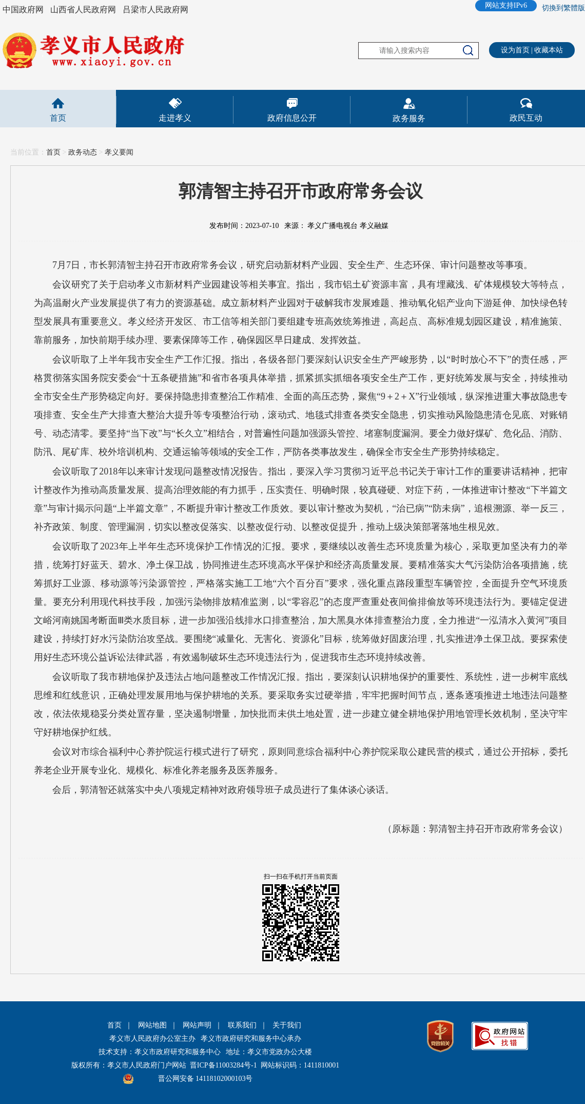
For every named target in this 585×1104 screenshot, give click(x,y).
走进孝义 (175, 117)
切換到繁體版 (563, 8)
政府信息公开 (292, 117)
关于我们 (286, 1025)
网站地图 (152, 1025)
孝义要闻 (119, 152)
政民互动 (526, 117)
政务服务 (409, 118)
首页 (58, 117)
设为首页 (515, 50)
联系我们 (242, 1025)
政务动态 (82, 152)
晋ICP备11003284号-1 (223, 1065)
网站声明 (197, 1025)
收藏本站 (548, 50)
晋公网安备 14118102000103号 (205, 1078)
